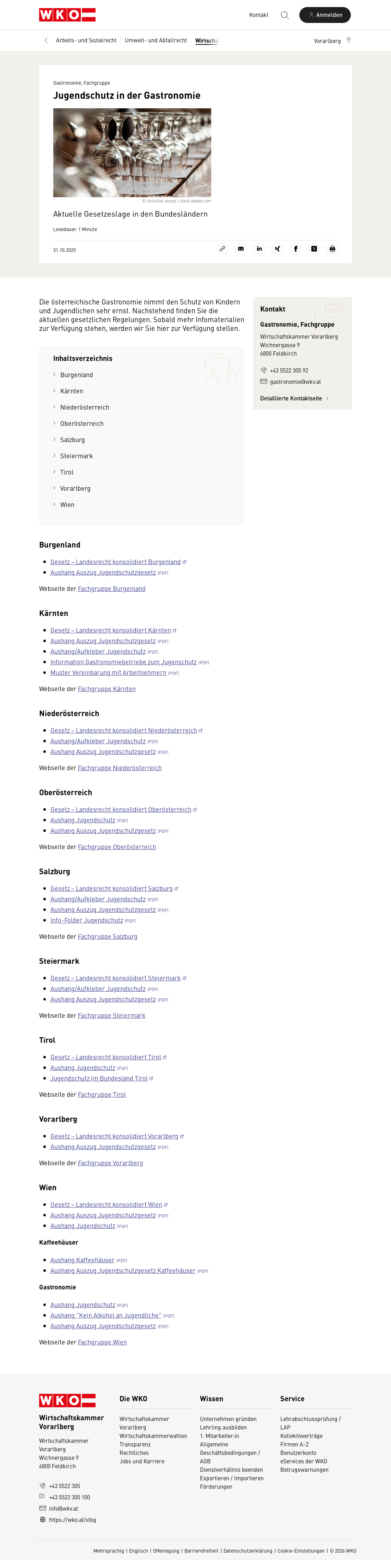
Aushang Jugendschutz (82, 819)
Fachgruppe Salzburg (108, 936)
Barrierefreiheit (201, 1550)
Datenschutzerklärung (248, 1550)
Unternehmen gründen (228, 1418)
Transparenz (135, 1444)
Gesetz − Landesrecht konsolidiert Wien (106, 1204)
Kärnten (71, 390)
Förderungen (216, 1486)
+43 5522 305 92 (284, 370)
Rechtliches (134, 1452)
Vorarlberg (75, 488)
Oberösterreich (82, 423)
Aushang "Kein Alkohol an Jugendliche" (105, 1315)
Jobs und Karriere (142, 1461)
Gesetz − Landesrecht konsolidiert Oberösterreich (120, 809)
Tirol (66, 471)
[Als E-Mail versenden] (240, 248)
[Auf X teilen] (314, 248)
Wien (67, 504)
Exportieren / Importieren (232, 1478)
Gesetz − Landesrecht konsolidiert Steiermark (115, 977)
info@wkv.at (58, 1508)
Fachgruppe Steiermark (112, 1015)
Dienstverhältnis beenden (231, 1469)
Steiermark (76, 455)
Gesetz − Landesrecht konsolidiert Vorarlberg (114, 1135)
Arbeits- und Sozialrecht (86, 40)
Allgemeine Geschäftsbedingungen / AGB (230, 1452)
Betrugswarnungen (304, 1469)
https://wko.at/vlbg (67, 1519)
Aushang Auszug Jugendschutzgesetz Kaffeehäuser (123, 1270)
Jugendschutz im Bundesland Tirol (99, 1078)
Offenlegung (166, 1550)
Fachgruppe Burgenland (112, 588)
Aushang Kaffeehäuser (82, 1259)
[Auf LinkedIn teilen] (259, 248)
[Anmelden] (325, 15)
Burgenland (76, 374)
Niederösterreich (84, 407)
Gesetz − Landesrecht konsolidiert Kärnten (110, 629)
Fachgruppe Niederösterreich (120, 767)
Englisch (138, 1550)
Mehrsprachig (108, 1550)
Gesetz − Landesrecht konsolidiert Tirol (105, 1056)
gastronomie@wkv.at (290, 381)
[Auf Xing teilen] (277, 248)
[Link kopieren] (222, 248)
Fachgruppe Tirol (102, 1094)
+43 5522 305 (59, 1485)
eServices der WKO (303, 1461)
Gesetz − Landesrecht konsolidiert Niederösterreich (123, 730)
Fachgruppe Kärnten (107, 688)
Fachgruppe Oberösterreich (117, 846)
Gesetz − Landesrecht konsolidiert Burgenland (115, 561)
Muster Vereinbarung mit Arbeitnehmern (108, 672)
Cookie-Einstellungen (301, 1550)
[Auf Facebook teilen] (295, 248)
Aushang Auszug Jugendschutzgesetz (103, 572)
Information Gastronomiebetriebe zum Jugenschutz (123, 661)
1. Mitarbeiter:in (219, 1435)
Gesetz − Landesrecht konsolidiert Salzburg (111, 888)
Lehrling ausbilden (223, 1427)
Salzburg (72, 439)
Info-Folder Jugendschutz (86, 919)
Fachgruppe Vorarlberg (110, 1162)
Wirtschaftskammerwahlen (153, 1435)
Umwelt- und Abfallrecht (156, 40)
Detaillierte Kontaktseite (295, 398)
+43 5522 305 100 (64, 1497)
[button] (333, 40)
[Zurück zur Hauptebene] (46, 40)
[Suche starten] (284, 15)
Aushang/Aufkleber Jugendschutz (98, 651)
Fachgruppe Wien (102, 1341)
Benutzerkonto (298, 1452)
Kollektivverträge (301, 1435)
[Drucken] (332, 248)
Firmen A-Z (294, 1444)
